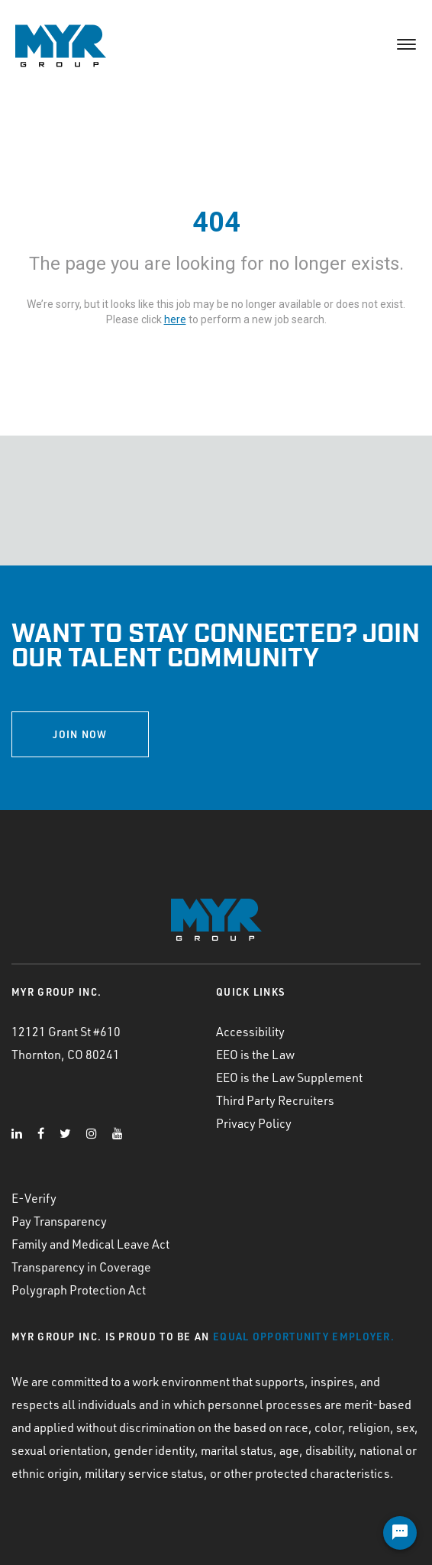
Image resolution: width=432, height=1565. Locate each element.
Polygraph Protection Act (78, 1290)
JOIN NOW (80, 734)
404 (216, 222)
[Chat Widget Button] (400, 1533)
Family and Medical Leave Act (90, 1244)
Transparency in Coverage (81, 1267)
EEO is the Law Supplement (289, 1077)
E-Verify (33, 1198)
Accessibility (250, 1031)
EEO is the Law (255, 1054)
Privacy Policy (254, 1123)
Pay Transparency (59, 1221)
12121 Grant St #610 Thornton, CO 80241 (66, 1043)
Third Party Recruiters (275, 1100)
